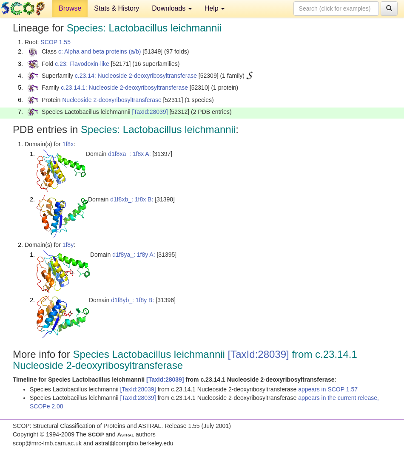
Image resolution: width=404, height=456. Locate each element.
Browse (70, 8)
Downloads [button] (172, 8)
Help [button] (215, 8)
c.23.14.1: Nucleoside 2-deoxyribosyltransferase (124, 87)
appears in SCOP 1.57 (328, 389)
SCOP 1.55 (55, 42)
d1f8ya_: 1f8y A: (133, 254)
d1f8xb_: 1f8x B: (131, 199)
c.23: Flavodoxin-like (82, 63)
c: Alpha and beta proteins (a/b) (99, 51)
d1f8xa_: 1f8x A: (129, 153)
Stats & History (116, 8)
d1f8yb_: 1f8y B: (132, 300)
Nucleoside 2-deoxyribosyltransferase (111, 99)
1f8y (68, 244)
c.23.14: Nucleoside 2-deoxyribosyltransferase (136, 75)
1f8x (68, 144)
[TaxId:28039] (150, 111)
